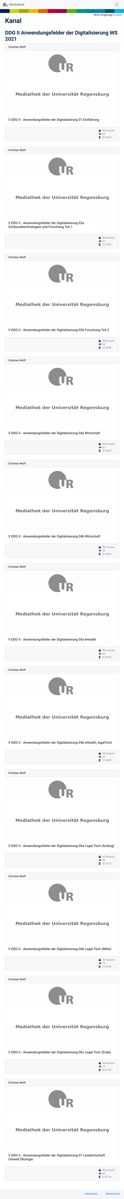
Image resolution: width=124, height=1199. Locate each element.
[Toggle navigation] (116, 4)
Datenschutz (113, 1193)
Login (117, 14)
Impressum (91, 1193)
